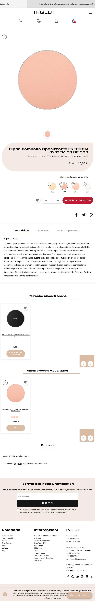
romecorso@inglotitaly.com (76, 559)
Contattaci (38, 560)
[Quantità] (52, 200)
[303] (64, 187)
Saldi (4, 545)
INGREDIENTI (43, 230)
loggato (17, 463)
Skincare (5, 540)
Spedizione (38, 545)
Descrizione (22, 230)
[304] (75, 187)
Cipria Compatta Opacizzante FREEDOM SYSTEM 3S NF (16, 410)
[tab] (47, 258)
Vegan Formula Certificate (44, 558)
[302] (52, 187)
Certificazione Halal (41, 555)
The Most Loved (8, 543)
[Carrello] (74, 21)
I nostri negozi (39, 553)
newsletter (66, 512)
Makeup (5, 548)
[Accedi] (56, 21)
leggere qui (57, 598)
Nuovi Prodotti (7, 538)
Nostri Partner (7, 536)
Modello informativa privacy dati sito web (46, 537)
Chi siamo (38, 548)
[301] (87, 187)
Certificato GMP (40, 543)
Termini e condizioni (42, 540)
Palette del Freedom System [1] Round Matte (16, 335)
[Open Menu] (90, 12)
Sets (3, 550)
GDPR (36, 550)
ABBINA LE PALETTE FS (68, 230)
